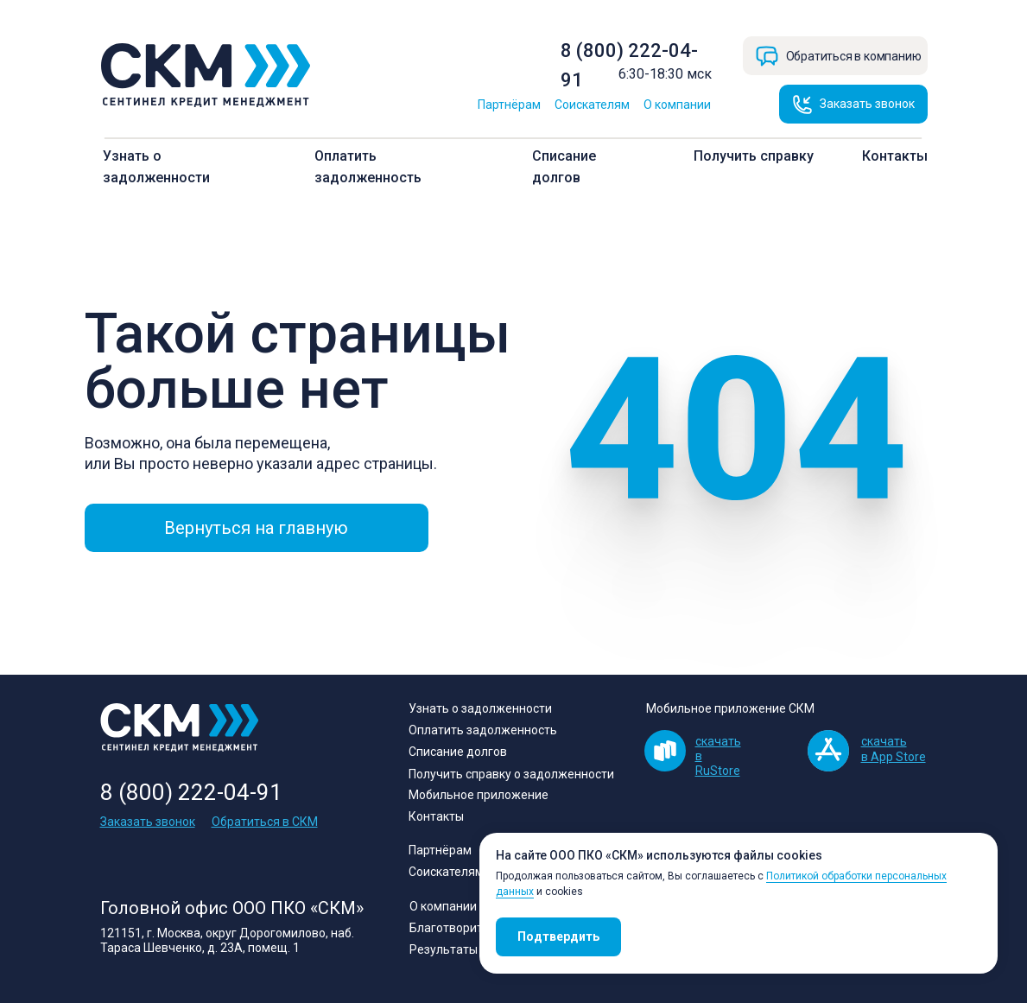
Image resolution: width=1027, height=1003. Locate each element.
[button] (853, 104)
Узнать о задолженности (480, 708)
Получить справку (754, 156)
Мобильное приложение (478, 795)
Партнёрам (509, 104)
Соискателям (592, 104)
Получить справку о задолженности (511, 774)
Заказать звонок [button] (147, 821)
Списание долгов (458, 752)
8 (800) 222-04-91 (191, 792)
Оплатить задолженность (483, 730)
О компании (677, 104)
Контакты (895, 156)
